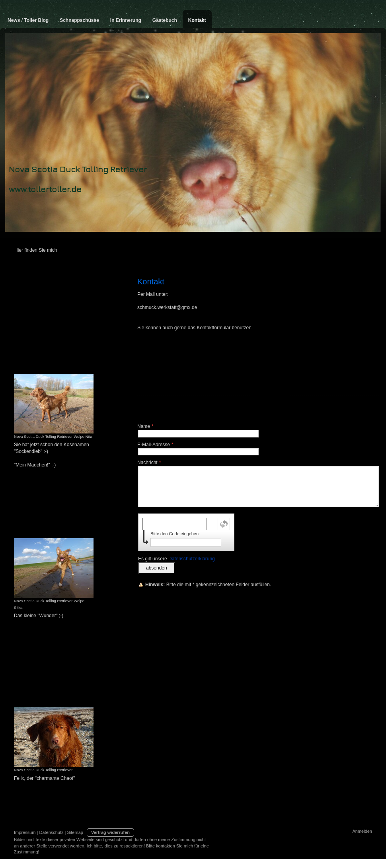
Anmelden (362, 831)
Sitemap (75, 832)
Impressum (24, 832)
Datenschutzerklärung (191, 559)
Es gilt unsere (176, 559)
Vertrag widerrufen (110, 832)
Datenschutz (51, 832)
